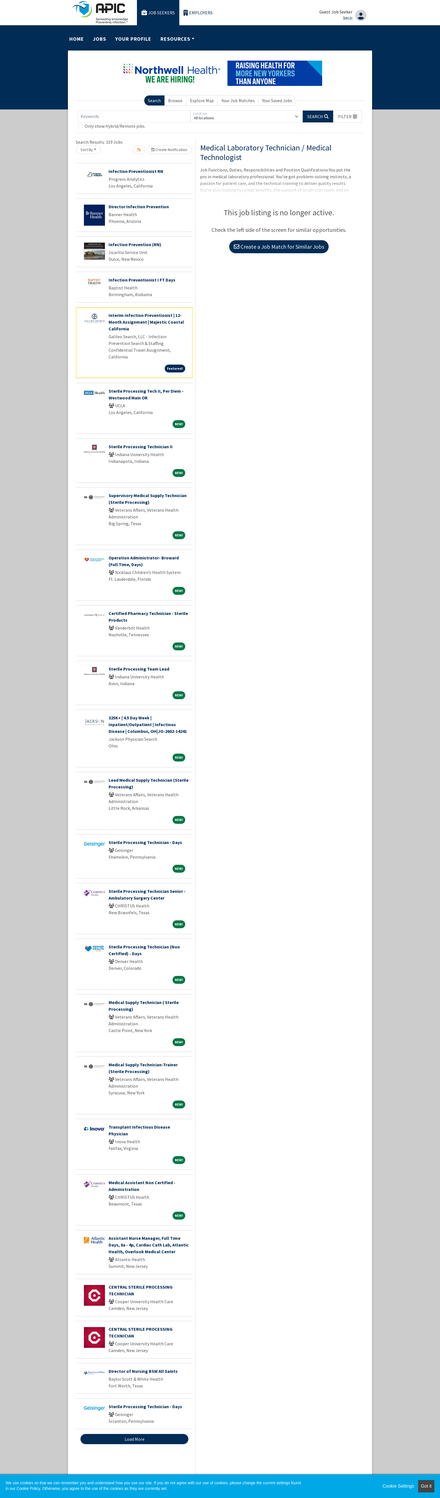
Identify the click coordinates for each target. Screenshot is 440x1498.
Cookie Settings (398, 1486)
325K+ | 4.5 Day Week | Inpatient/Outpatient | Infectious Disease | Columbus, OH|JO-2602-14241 (148, 724)
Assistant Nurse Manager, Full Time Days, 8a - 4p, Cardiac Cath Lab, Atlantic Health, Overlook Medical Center (149, 1244)
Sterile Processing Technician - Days (145, 842)
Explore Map (202, 100)
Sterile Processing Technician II (141, 446)
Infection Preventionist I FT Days (142, 280)
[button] (347, 116)
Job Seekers (158, 12)
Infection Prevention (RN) (135, 244)
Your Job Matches (238, 100)
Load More (135, 1439)
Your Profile (133, 39)
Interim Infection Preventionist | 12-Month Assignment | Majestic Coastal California (146, 321)
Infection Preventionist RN (136, 171)
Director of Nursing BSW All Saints (143, 1371)
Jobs (99, 39)
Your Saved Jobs (277, 100)
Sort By (87, 149)
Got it (426, 1486)
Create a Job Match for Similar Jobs (279, 246)
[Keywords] (134, 116)
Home (76, 39)
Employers (198, 12)
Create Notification (169, 149)
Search (154, 100)
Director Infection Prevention (139, 206)
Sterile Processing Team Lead (139, 669)
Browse (175, 100)
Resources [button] (175, 39)
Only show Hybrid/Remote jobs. (115, 126)
